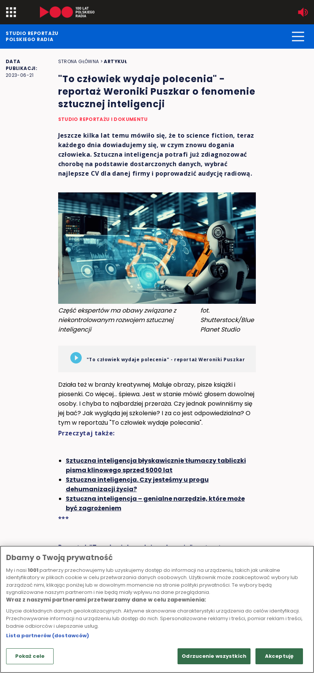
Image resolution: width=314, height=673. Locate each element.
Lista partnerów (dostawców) (47, 635)
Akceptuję (279, 656)
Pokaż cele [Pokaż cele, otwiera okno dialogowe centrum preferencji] (29, 656)
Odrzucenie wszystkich (214, 656)
